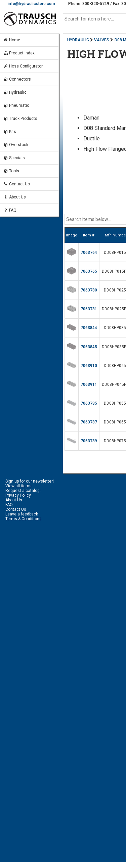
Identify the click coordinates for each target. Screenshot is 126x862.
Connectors (17, 79)
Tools (11, 171)
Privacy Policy (18, 495)
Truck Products (20, 118)
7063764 (89, 252)
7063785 (89, 403)
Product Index (19, 53)
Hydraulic (15, 92)
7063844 (89, 327)
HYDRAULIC (78, 40)
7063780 (89, 290)
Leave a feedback (21, 514)
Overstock (15, 144)
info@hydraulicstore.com (31, 3)
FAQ (9, 210)
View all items (18, 486)
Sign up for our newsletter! (29, 481)
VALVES (101, 40)
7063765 (89, 271)
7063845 (89, 347)
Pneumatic (16, 105)
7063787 (89, 422)
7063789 (89, 441)
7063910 (89, 365)
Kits (9, 131)
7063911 (89, 384)
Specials (14, 157)
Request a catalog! (23, 490)
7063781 (89, 309)
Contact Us (16, 184)
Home (11, 40)
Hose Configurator (23, 66)
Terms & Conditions (23, 518)
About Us (14, 197)
